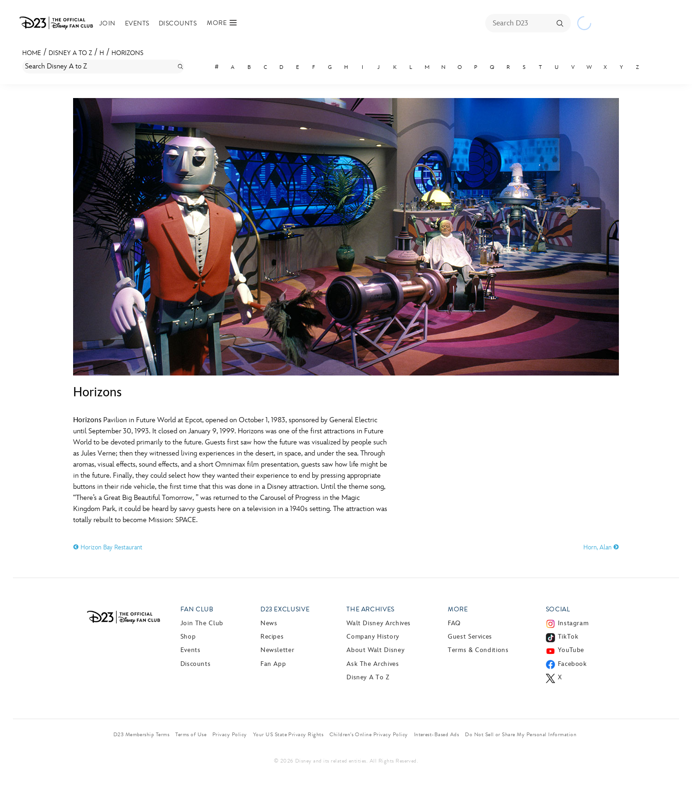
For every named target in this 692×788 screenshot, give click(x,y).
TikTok (568, 636)
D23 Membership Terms (141, 734)
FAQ (454, 623)
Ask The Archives (372, 664)
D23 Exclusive (284, 609)
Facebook (572, 664)
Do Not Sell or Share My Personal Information (520, 734)
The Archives (370, 609)
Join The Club (201, 623)
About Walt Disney (375, 650)
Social (558, 609)
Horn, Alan (601, 547)
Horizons (127, 53)
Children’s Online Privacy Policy (368, 734)
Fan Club (197, 609)
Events (137, 23)
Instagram (573, 623)
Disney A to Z (70, 53)
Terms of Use (190, 734)
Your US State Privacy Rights (288, 734)
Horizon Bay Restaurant (107, 547)
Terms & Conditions (478, 650)
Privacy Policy (229, 734)
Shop (188, 636)
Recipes (272, 636)
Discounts (178, 23)
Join (107, 23)
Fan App (273, 664)
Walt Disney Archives (378, 623)
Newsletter (277, 650)
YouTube (571, 650)
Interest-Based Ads (436, 734)
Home (31, 53)
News (269, 623)
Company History (372, 636)
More (458, 609)
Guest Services (470, 636)
